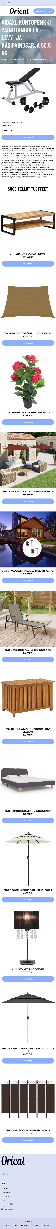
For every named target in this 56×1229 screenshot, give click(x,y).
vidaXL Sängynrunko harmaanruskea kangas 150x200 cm (28, 811)
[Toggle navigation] (4, 11)
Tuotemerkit (15, 122)
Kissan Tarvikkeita (44, 11)
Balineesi (6, 1196)
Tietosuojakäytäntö (35, 1225)
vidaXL (22, 122)
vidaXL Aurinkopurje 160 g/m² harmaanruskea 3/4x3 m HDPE (28, 333)
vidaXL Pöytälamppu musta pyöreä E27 (28, 969)
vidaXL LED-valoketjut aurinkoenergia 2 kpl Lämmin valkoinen (28, 570)
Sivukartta (47, 1225)
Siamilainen (6, 1192)
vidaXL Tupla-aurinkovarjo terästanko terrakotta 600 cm (28, 491)
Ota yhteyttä (15, 1225)
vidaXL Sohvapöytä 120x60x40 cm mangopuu (28, 254)
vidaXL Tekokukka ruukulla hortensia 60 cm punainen (28, 412)
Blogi (4, 1200)
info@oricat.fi (6, 3)
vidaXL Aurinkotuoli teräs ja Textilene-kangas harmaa (28, 650)
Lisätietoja (28, 137)
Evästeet (24, 1225)
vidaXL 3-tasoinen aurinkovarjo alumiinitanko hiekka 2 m (28, 890)
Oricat (5, 1188)
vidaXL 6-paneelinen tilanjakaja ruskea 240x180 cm (28, 1130)
